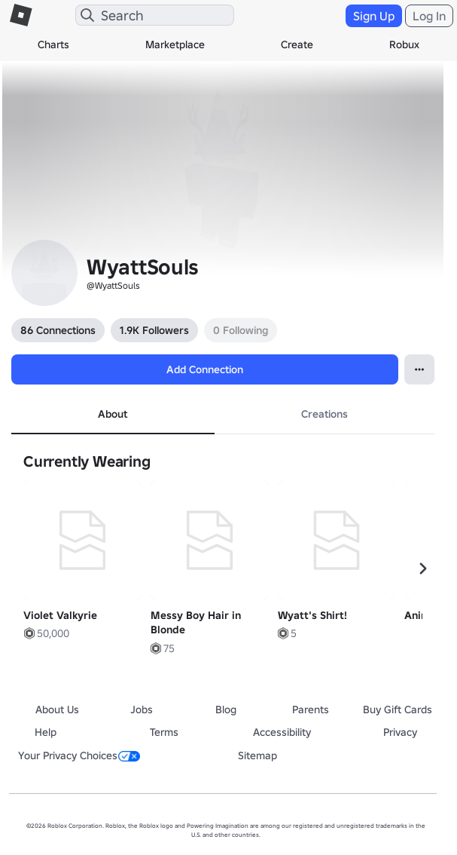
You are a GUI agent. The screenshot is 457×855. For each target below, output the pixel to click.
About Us (57, 709)
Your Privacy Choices (79, 755)
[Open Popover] (419, 369)
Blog (225, 709)
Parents (310, 709)
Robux (404, 44)
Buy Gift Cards (397, 709)
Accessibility (282, 732)
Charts (53, 44)
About (112, 414)
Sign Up (374, 15)
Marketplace (175, 44)
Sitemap (257, 755)
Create (297, 44)
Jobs (141, 709)
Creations (324, 414)
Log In (429, 15)
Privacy (400, 732)
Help (45, 732)
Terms (164, 732)
